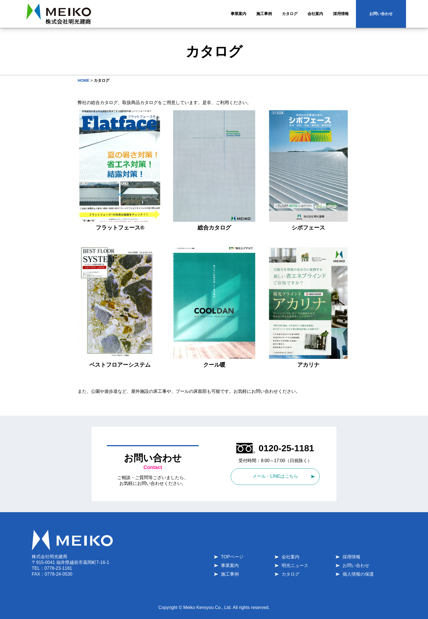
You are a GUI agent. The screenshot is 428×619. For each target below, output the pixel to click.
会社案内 (290, 556)
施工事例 (230, 574)
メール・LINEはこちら (275, 476)
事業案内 (230, 565)
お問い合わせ (381, 13)
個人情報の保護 (358, 574)
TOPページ (232, 556)
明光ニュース (295, 565)
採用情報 (351, 556)
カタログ (290, 574)
